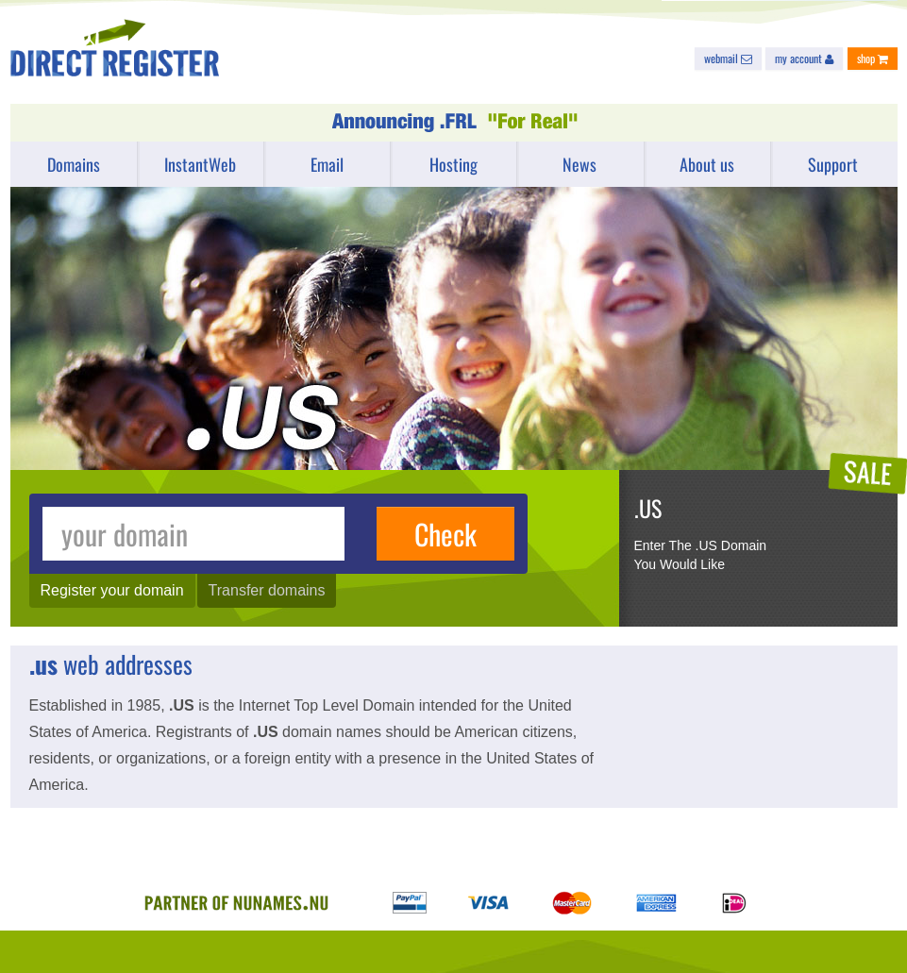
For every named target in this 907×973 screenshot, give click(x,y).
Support (833, 164)
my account (804, 58)
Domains (73, 164)
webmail (728, 58)
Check (445, 533)
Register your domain (112, 590)
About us (707, 164)
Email (327, 164)
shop (872, 58)
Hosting (453, 164)
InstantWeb (200, 164)
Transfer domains (267, 590)
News (579, 164)
